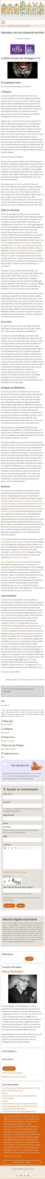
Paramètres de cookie (21, 1162)
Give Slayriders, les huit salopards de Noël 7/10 (13, 703)
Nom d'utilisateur (9, 1051)
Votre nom (7, 794)
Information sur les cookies (13, 1156)
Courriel (6, 802)
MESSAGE (5, 1039)
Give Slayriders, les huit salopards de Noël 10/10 (18, 703)
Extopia (5, 1101)
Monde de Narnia (16, 101)
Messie (4, 1093)
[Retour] (20, 716)
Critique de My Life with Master (14, 1109)
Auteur (5, 823)
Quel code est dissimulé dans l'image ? (18, 887)
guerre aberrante (29, 250)
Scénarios (6, 733)
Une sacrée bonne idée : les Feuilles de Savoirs (20, 1106)
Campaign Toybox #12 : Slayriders (31, 679)
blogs (32, 1034)
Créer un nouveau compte (12, 1073)
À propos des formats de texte (14, 872)
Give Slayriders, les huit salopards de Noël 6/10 (11, 703)
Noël (10, 724)
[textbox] (22, 859)
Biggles (9, 524)
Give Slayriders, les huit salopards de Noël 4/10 (8, 703)
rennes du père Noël (34, 710)
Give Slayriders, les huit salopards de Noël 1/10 (3, 703)
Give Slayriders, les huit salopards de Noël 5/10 (10, 703)
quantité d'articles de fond (20, 1014)
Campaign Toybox (9, 749)
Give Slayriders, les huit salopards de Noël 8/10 (15, 703)
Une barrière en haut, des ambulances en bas (19, 1103)
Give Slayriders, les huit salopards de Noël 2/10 (5, 703)
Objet (5, 836)
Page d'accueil (8, 815)
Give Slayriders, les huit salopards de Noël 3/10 (7, 703)
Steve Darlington (8, 741)
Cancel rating (2, 703)
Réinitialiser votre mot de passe (14, 1077)
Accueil (3, 26)
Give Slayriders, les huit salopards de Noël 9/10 (16, 703)
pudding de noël (33, 298)
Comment (7, 845)
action (4, 724)
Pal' (3, 757)
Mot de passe (7, 1059)
